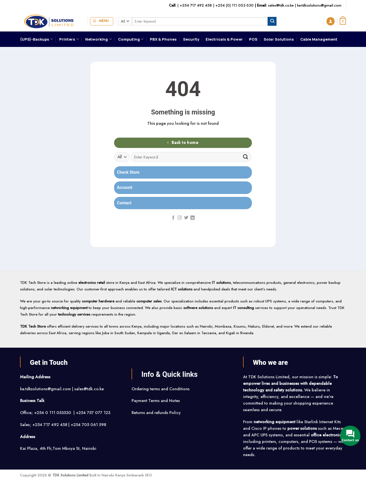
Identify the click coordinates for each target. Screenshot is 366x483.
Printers (69, 39)
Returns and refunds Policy (156, 412)
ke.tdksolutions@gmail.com (319, 5)
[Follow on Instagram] (180, 218)
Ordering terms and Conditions (161, 389)
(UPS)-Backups (36, 39)
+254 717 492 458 (196, 5)
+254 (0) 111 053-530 (234, 5)
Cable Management (318, 39)
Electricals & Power (224, 39)
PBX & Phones (163, 39)
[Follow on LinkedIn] (192, 218)
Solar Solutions (279, 39)
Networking (98, 39)
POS (253, 39)
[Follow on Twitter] (186, 218)
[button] (101, 21)
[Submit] (272, 21)
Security (191, 39)
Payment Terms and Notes (156, 400)
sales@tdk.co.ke (281, 5)
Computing (131, 39)
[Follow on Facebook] (173, 218)
